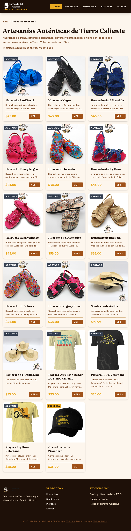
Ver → (34, 116)
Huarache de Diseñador (64, 237)
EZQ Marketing (100, 521)
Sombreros (89, 6)
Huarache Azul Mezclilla (107, 100)
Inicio (5, 21)
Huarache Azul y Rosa (106, 169)
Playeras (106, 6)
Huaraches (71, 6)
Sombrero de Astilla (104, 306)
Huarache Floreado (61, 169)
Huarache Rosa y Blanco (22, 237)
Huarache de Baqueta (106, 237)
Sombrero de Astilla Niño (22, 374)
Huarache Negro (59, 100)
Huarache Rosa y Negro (21, 169)
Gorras (121, 6)
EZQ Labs (70, 521)
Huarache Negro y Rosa (64, 306)
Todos (56, 6)
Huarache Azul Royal (19, 100)
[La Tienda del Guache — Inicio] (16, 6)
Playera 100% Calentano (108, 374)
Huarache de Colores (19, 306)
